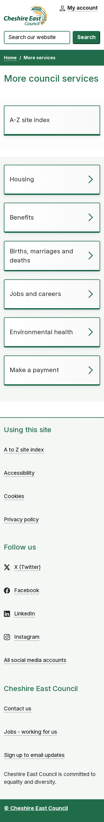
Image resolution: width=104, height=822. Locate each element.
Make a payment (34, 369)
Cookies (14, 496)
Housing (22, 179)
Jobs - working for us (30, 732)
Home (10, 57)
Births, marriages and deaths (41, 256)
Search (86, 37)
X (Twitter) (27, 567)
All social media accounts (35, 660)
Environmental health (41, 332)
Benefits (22, 217)
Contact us (17, 708)
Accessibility (19, 473)
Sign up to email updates (34, 755)
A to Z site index (24, 450)
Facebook (26, 590)
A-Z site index (30, 119)
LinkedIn (24, 613)
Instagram (26, 637)
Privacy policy (21, 519)
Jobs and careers (35, 293)
